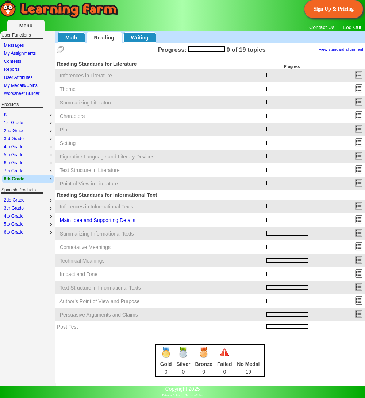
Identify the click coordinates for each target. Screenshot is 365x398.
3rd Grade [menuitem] (29, 139)
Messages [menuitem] (14, 45)
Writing (140, 38)
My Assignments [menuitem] (20, 53)
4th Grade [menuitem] (29, 147)
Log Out (352, 27)
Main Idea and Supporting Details (97, 220)
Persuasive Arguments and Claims (99, 315)
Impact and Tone (78, 274)
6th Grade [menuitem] (29, 163)
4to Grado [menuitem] (29, 216)
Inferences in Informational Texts (96, 207)
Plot (64, 130)
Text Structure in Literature (90, 170)
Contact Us (321, 27)
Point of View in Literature (89, 184)
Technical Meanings (82, 261)
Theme (68, 89)
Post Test (67, 327)
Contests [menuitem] (12, 61)
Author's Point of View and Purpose (99, 301)
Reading (104, 38)
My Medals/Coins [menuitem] (21, 85)
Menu (26, 25)
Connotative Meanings (85, 247)
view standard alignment (341, 49)
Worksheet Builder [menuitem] (22, 93)
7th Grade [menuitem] (29, 171)
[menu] (27, 69)
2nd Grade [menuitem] (29, 131)
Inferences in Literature (86, 76)
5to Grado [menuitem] (29, 224)
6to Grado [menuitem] (29, 232)
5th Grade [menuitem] (29, 155)
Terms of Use (194, 395)
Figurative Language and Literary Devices (107, 157)
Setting (68, 143)
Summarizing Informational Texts (97, 234)
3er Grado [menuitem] (29, 208)
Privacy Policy (171, 395)
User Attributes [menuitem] (18, 77)
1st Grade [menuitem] (29, 123)
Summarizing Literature (86, 103)
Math (71, 38)
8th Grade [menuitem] (29, 179)
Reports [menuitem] (11, 69)
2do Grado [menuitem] (29, 200)
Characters (72, 116)
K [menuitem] (29, 115)
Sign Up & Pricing (334, 9)
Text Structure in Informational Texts (100, 288)
